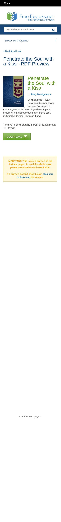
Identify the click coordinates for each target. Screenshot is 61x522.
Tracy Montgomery (41, 94)
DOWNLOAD (17, 136)
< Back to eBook (12, 51)
